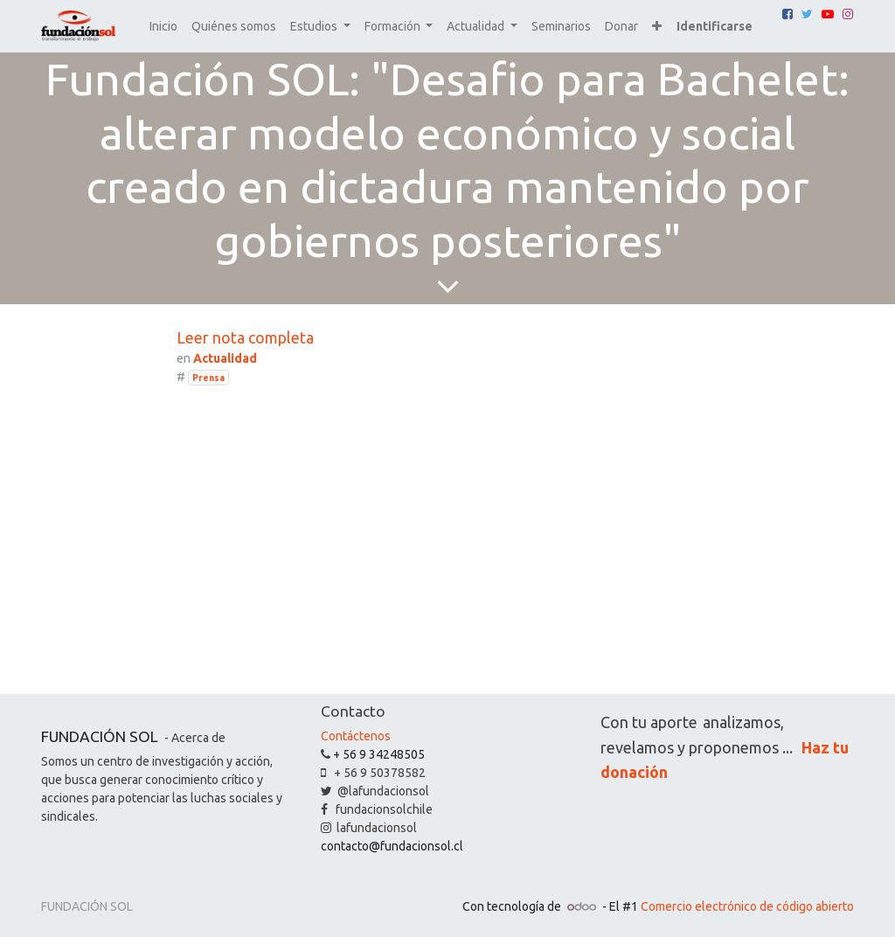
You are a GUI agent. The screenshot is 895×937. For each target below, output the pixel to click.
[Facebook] (787, 14)
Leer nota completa (245, 337)
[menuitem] (163, 26)
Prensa (208, 377)
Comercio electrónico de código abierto (747, 906)
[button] (657, 26)
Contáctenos (356, 736)
